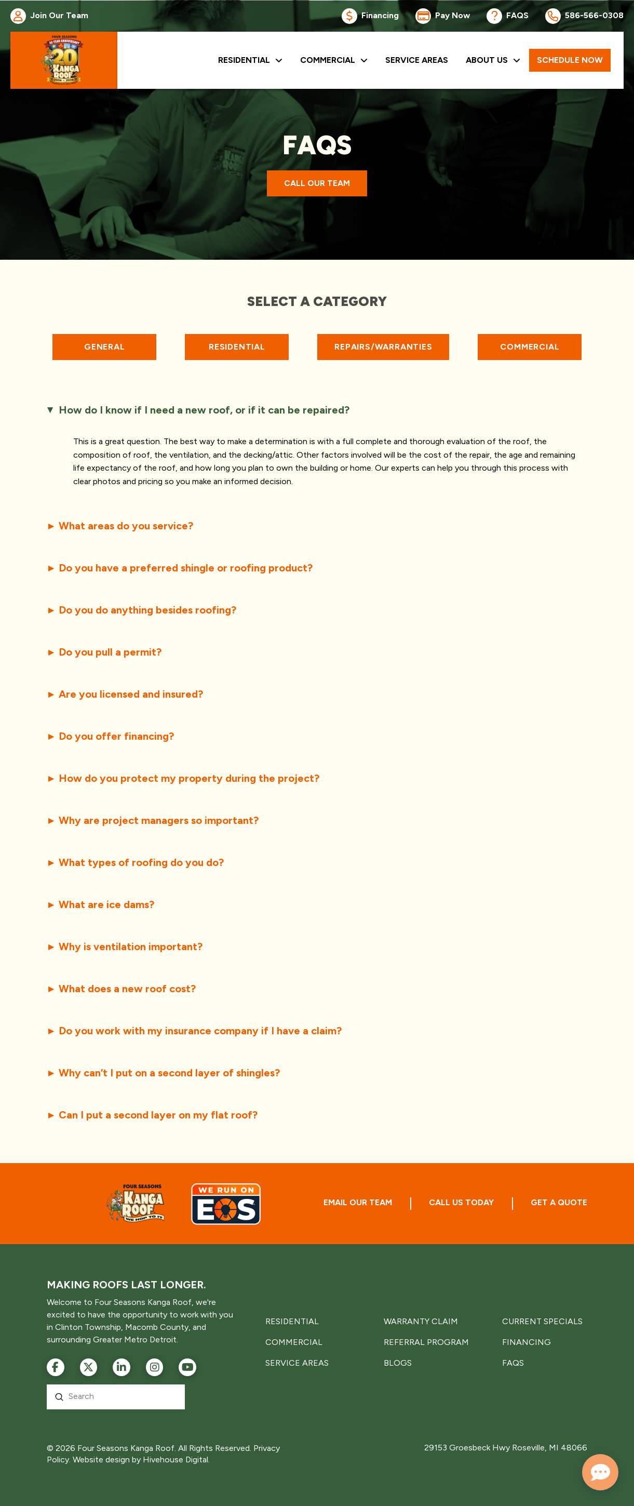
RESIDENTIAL (292, 1321)
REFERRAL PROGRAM (426, 1342)
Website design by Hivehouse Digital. (141, 1459)
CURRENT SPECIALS (542, 1321)
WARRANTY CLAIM (421, 1321)
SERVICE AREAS (297, 1363)
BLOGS (398, 1363)
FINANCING (526, 1342)
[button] (317, 409)
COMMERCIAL (293, 1342)
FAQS (513, 1363)
